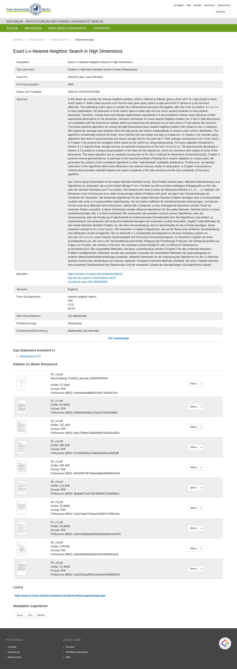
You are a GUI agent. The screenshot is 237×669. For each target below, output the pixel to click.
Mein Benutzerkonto (67, 28)
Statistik (101, 28)
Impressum (209, 5)
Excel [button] (20, 615)
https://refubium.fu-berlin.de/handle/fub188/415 (95, 274)
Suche (12, 28)
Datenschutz (224, 5)
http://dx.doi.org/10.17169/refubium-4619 (92, 278)
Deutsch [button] (222, 11)
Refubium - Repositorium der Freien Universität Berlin (55, 21)
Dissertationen (36, 39)
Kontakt (197, 5)
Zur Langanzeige (118, 338)
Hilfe (188, 5)
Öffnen (193, 383)
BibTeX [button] (41, 615)
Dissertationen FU (59, 39)
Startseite (18, 39)
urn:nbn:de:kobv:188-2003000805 (87, 282)
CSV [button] (30, 615)
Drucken (70, 647)
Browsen (33, 28)
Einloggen (179, 5)
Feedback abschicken (77, 652)
